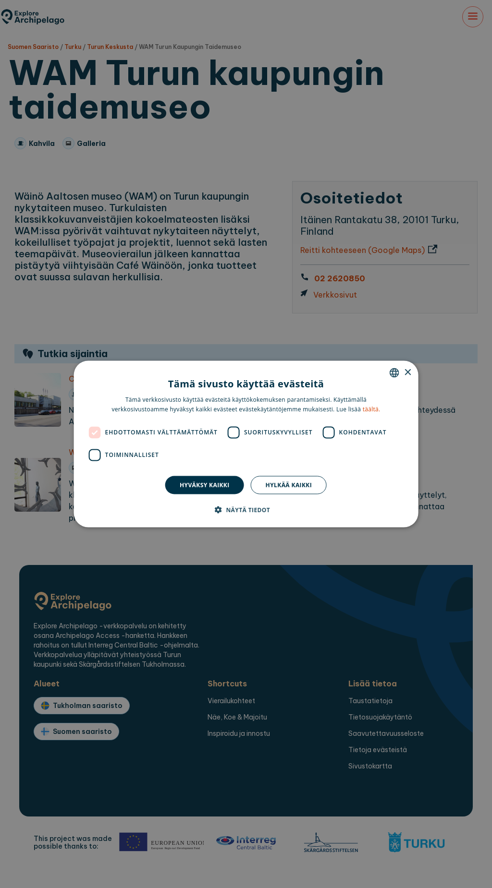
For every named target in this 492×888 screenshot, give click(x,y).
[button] (246, 509)
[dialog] (246, 444)
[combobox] (394, 373)
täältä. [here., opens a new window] (372, 409)
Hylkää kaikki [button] (289, 484)
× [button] (407, 372)
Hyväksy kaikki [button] (205, 484)
